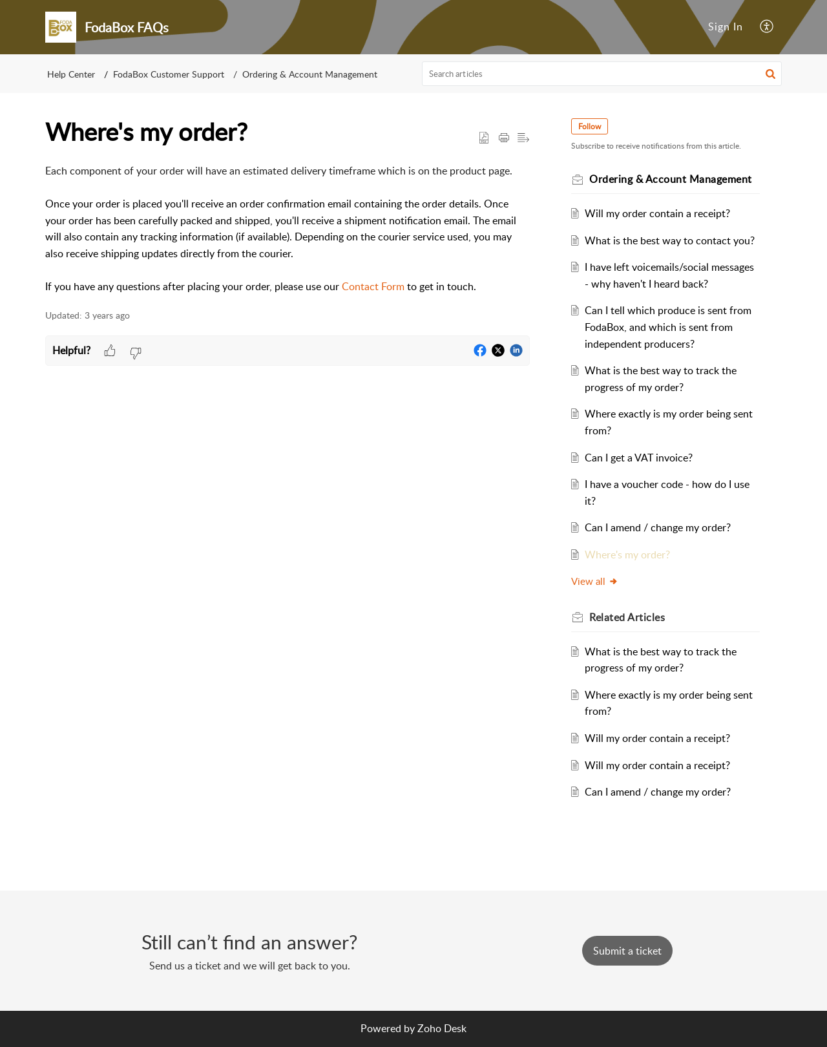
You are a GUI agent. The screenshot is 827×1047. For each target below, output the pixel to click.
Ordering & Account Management (309, 74)
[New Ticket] (627, 951)
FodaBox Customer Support (168, 74)
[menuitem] (725, 27)
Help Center (71, 74)
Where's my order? (627, 554)
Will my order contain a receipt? (657, 213)
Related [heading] (627, 617)
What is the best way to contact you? (670, 240)
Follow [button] (589, 126)
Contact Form (373, 286)
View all (594, 581)
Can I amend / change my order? (658, 527)
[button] (767, 27)
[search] (602, 73)
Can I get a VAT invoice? (639, 457)
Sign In (725, 26)
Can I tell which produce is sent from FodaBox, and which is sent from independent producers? (668, 326)
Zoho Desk (441, 1028)
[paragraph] (287, 229)
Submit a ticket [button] (627, 951)
